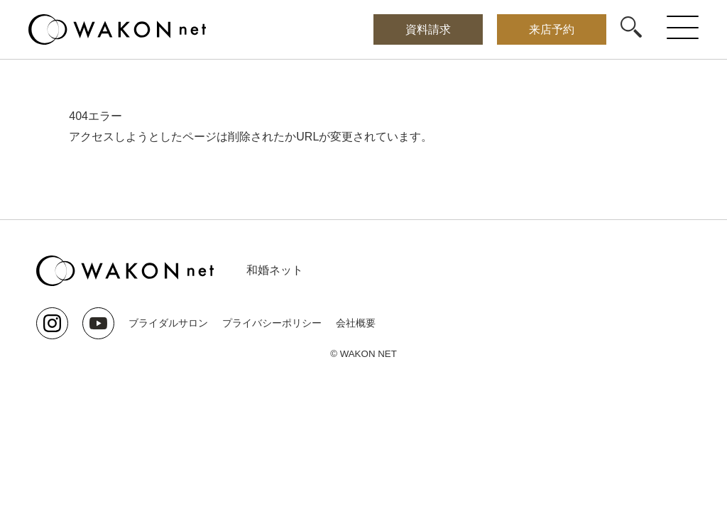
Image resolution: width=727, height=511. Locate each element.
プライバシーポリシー (272, 323)
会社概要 (356, 323)
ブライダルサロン (168, 323)
